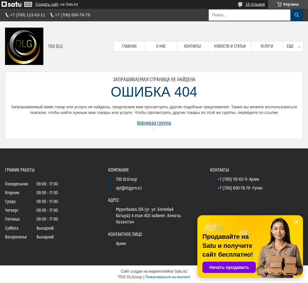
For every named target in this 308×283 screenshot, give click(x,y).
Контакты (192, 46)
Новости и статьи (230, 46)
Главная (129, 46)
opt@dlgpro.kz (129, 188)
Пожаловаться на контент (167, 277)
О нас (161, 46)
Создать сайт (47, 4)
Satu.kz (180, 271)
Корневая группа (154, 123)
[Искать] (296, 15)
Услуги (267, 46)
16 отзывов (255, 4)
